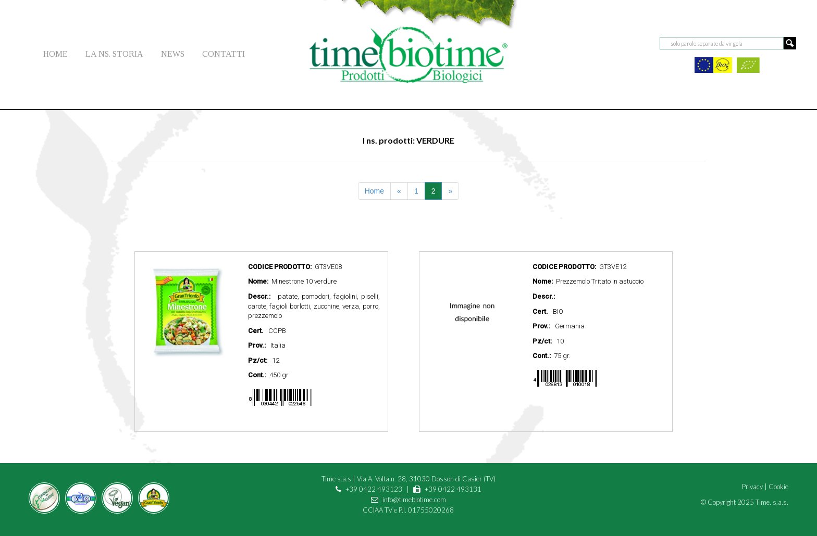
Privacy (752, 486)
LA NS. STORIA (114, 53)
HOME (55, 53)
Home (374, 191)
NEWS (172, 53)
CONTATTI (223, 53)
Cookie (778, 486)
